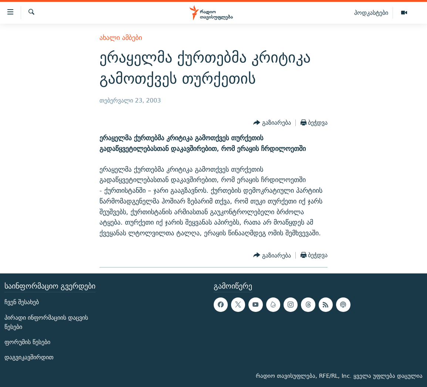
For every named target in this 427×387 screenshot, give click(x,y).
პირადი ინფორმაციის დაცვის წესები (46, 322)
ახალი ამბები (120, 37)
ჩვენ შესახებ (21, 302)
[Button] (272, 122)
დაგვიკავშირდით (29, 357)
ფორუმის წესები (27, 342)
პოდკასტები (371, 12)
